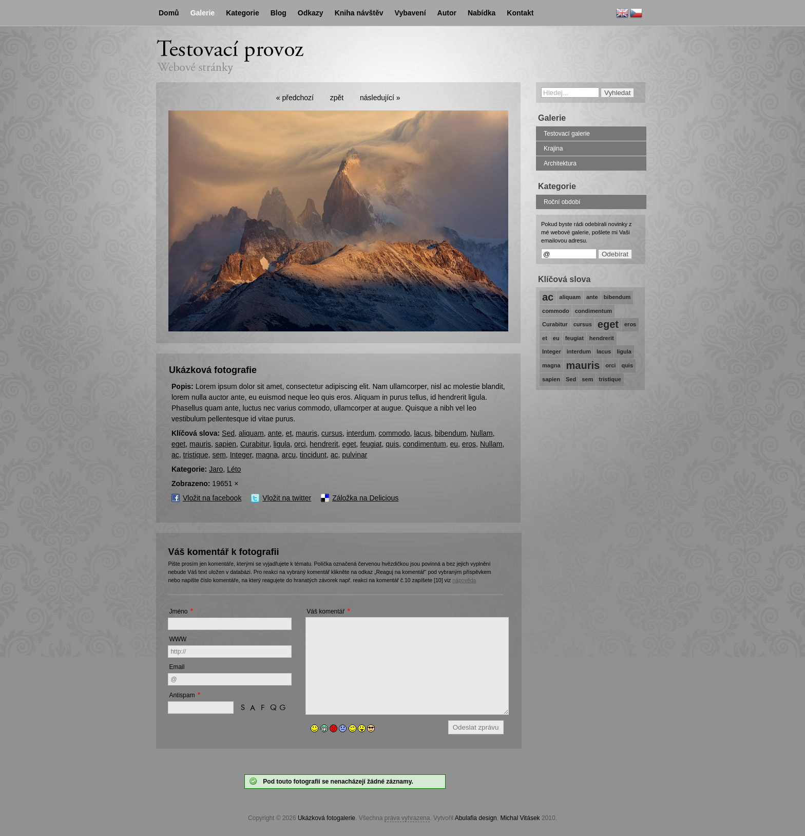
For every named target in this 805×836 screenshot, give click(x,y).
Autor (446, 13)
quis (392, 444)
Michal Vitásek (520, 818)
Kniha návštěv (359, 13)
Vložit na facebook (212, 498)
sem (218, 455)
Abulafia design (476, 818)
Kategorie (242, 13)
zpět (336, 98)
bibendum (451, 433)
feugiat (370, 444)
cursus (331, 433)
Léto (234, 469)
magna (267, 455)
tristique (195, 455)
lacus (422, 433)
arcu (289, 455)
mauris (306, 433)
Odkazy (310, 13)
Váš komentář (325, 611)
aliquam (251, 433)
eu (454, 444)
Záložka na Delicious (365, 498)
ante (275, 433)
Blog (278, 13)
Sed (228, 433)
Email (176, 667)
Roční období (562, 202)
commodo (394, 433)
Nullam (481, 433)
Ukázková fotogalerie (326, 818)
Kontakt (520, 13)
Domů (169, 13)
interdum (360, 433)
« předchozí (295, 98)
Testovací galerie (567, 133)
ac (175, 455)
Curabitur (255, 444)
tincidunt (313, 455)
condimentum (424, 444)
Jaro (216, 469)
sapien (225, 444)
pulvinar (354, 455)
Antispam (182, 695)
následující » (380, 98)
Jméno (178, 611)
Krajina (553, 148)
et (289, 433)
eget (178, 444)
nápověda (464, 580)
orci (300, 444)
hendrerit (324, 444)
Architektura (560, 163)
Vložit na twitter (286, 498)
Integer (241, 455)
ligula (281, 444)
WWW (177, 639)
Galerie (202, 13)
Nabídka (481, 13)
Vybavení (410, 13)
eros (469, 444)
